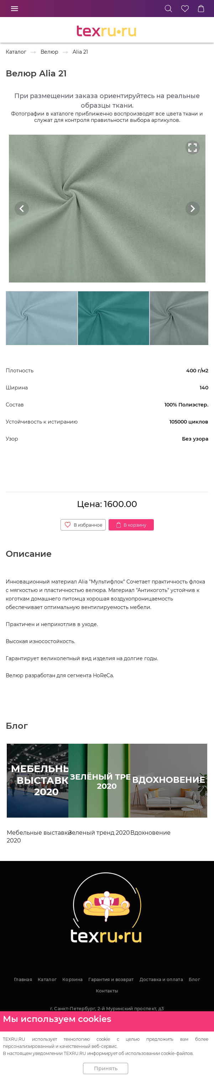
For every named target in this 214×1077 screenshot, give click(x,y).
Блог (194, 979)
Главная (23, 979)
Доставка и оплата (161, 979)
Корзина (72, 979)
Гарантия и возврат (111, 979)
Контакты (107, 990)
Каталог (47, 979)
